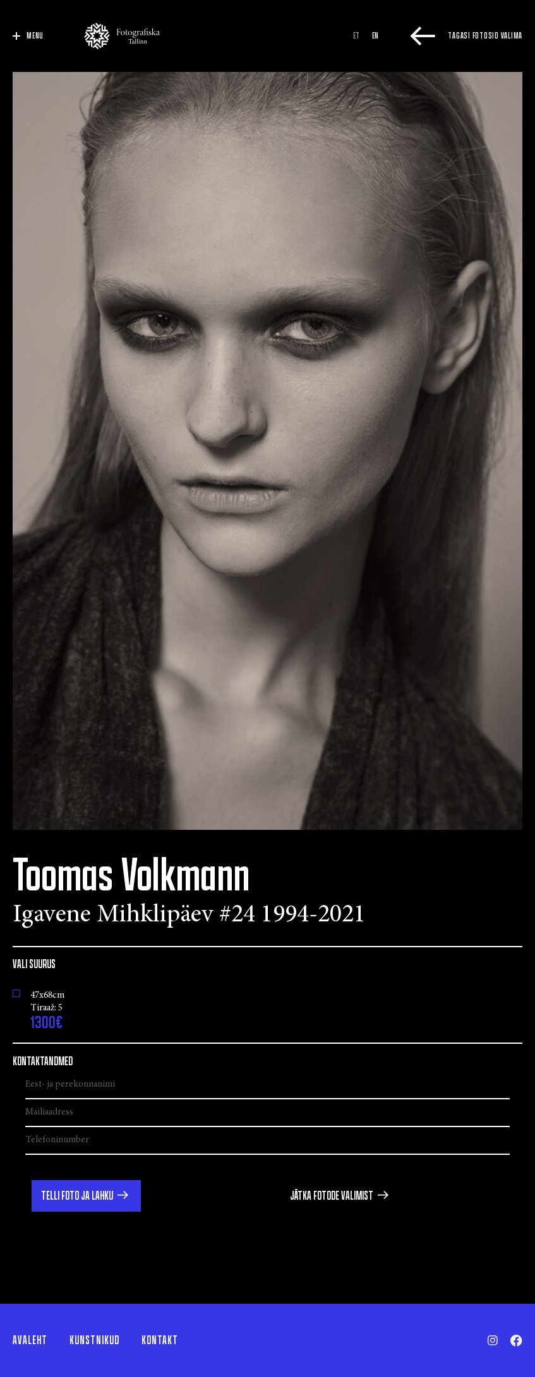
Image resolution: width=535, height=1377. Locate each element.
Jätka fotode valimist (331, 1195)
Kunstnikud (94, 1340)
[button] (86, 1196)
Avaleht (30, 1340)
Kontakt (159, 1340)
